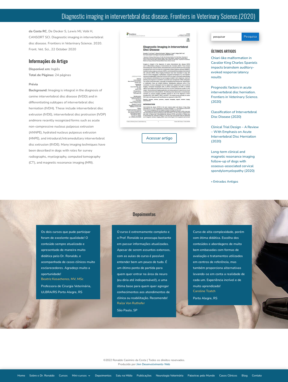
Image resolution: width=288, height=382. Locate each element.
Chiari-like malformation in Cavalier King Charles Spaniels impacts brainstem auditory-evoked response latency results (234, 67)
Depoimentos (103, 375)
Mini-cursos (79, 375)
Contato (257, 375)
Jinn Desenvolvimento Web (153, 364)
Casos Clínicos (228, 375)
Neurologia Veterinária (169, 375)
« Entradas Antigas (224, 181)
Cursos (63, 375)
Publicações (144, 375)
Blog (245, 375)
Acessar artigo (159, 138)
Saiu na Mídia (124, 375)
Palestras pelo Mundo (201, 375)
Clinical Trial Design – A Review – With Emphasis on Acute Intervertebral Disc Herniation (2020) (235, 134)
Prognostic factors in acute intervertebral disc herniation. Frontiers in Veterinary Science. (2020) (234, 94)
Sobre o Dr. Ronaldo (42, 375)
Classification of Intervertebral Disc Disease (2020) (234, 114)
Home (21, 375)
